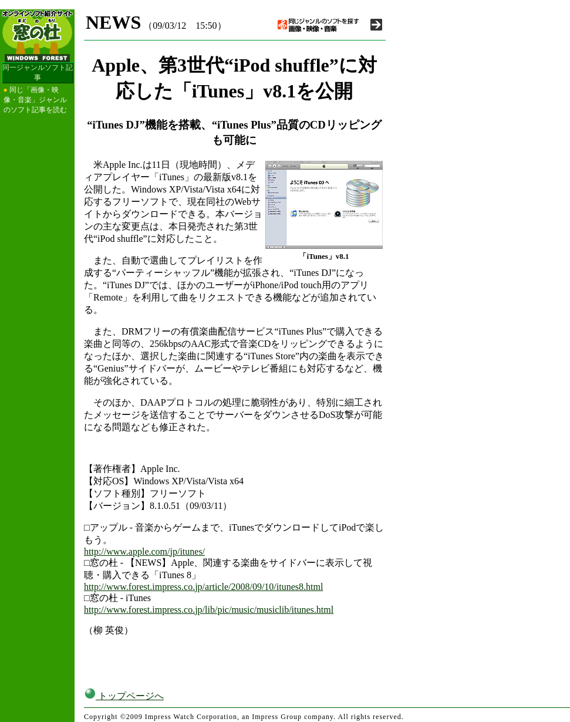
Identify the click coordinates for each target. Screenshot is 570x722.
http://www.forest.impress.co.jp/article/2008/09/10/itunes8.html (203, 587)
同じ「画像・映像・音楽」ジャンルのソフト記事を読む (35, 100)
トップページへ (124, 696)
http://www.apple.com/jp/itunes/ (144, 551)
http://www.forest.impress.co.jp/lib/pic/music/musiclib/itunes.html (208, 610)
